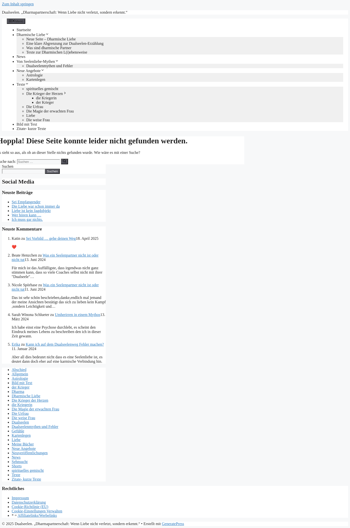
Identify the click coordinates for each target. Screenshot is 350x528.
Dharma (18, 391)
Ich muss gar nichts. (27, 219)
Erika (16, 344)
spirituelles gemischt (42, 89)
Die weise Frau (38, 120)
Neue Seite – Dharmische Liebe (51, 39)
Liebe (30, 115)
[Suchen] (64, 161)
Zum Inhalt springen (18, 4)
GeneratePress (173, 524)
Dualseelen (20, 422)
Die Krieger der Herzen (46, 94)
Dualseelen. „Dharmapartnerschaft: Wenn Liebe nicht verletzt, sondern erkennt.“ (64, 12)
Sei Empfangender (26, 202)
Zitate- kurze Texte (31, 129)
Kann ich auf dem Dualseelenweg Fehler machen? (65, 344)
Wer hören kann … (26, 215)
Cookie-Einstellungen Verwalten (37, 511)
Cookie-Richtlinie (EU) (30, 507)
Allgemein (20, 374)
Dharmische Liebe (33, 35)
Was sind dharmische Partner (48, 48)
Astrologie (34, 75)
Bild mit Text (27, 124)
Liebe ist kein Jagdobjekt (31, 211)
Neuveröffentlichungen (30, 453)
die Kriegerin (46, 98)
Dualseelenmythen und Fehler (49, 66)
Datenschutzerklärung (29, 502)
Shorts (17, 466)
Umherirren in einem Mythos (77, 315)
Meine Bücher (23, 444)
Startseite (24, 30)
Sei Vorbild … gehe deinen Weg (51, 238)
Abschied (19, 370)
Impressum (20, 498)
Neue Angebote (30, 71)
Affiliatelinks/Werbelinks (37, 515)
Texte (23, 84)
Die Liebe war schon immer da (36, 206)
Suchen (7, 166)
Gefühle (18, 431)
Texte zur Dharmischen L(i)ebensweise (56, 52)
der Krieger (45, 102)
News (21, 57)
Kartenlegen (35, 79)
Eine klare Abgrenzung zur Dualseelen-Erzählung (65, 43)
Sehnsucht (20, 462)
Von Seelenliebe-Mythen (38, 61)
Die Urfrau (34, 107)
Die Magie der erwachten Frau (50, 111)
